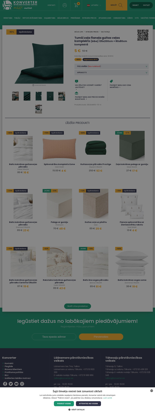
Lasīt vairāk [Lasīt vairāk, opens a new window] (107, 398)
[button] (77, 409)
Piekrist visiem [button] (64, 403)
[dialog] (77, 207)
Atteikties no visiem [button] (88, 403)
